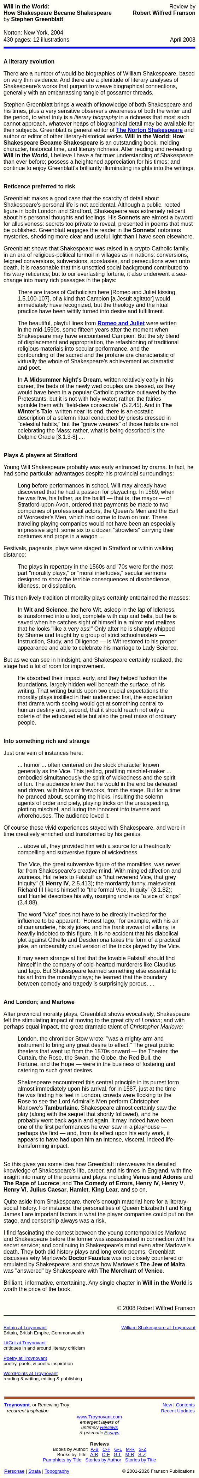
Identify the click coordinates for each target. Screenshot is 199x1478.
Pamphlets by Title (62, 1459)
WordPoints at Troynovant (31, 1373)
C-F (106, 1449)
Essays (111, 1432)
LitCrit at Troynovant (25, 1342)
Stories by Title (140, 1459)
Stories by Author (103, 1459)
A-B (95, 1449)
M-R (130, 1449)
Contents (185, 1404)
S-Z (142, 1449)
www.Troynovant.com (99, 1416)
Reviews (109, 1427)
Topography (57, 1471)
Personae (14, 1471)
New (167, 1404)
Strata (34, 1471)
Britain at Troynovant (25, 1327)
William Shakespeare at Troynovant (158, 1327)
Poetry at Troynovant (25, 1358)
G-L (118, 1449)
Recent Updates (178, 1410)
